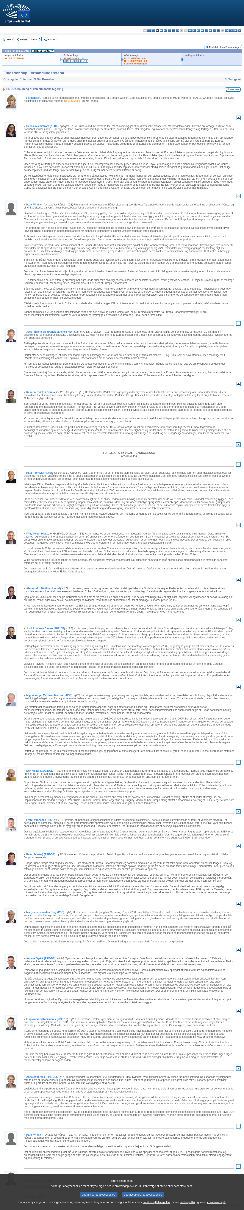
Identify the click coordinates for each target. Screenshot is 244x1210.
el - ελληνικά (169, 30)
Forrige (23, 39)
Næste (34, 39)
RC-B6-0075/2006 (14, 58)
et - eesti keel (165, 30)
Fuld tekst (52, 39)
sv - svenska (239, 30)
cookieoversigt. (216, 1205)
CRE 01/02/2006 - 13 (75, 61)
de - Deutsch (161, 30)
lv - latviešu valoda (194, 30)
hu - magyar (202, 30)
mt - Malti (206, 30)
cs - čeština (153, 30)
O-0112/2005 (72, 100)
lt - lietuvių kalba (198, 30)
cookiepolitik (187, 1205)
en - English (173, 30)
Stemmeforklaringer (135, 63)
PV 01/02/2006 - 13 (73, 58)
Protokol (234, 89)
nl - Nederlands (210, 30)
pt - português (218, 30)
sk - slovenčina (226, 30)
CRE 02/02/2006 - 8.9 (135, 61)
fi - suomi (235, 30)
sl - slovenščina (231, 30)
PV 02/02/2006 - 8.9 (135, 58)
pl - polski (214, 30)
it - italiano (190, 30)
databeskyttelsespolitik (156, 1205)
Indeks (10, 39)
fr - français (177, 30)
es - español (149, 30)
